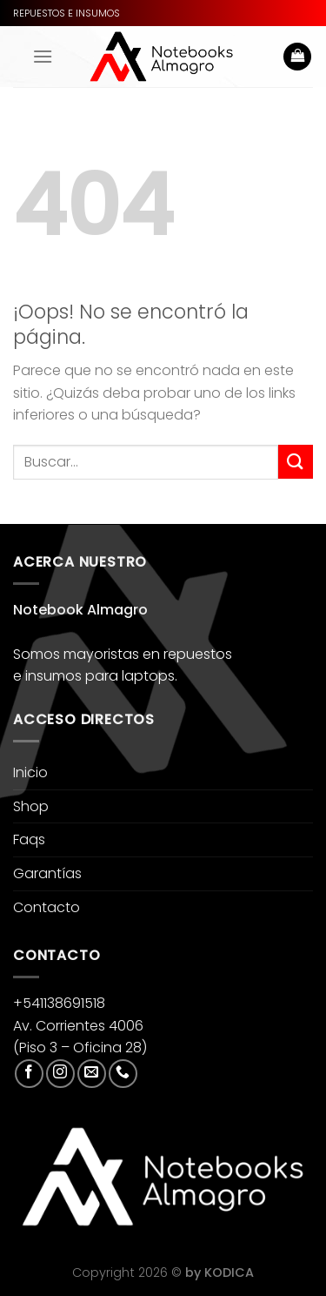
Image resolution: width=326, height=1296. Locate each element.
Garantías (47, 873)
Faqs (29, 839)
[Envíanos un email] (91, 1073)
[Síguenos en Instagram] (60, 1073)
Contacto (46, 907)
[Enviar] (295, 462)
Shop (31, 806)
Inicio (30, 772)
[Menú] (42, 56)
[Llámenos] (123, 1073)
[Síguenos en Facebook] (29, 1073)
